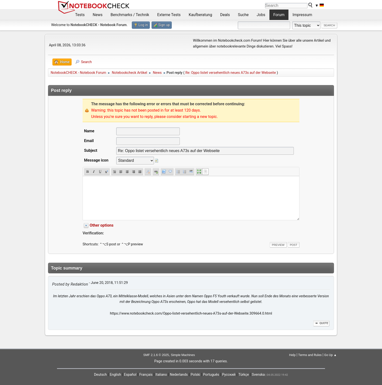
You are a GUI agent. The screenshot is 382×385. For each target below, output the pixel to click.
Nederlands (179, 375)
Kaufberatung (200, 14)
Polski (195, 375)
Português (211, 375)
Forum (279, 14)
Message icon (96, 160)
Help (292, 355)
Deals (225, 14)
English (115, 375)
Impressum (302, 14)
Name (89, 131)
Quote (321, 323)
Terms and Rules (310, 355)
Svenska (258, 375)
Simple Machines (183, 355)
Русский (228, 375)
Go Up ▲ (330, 355)
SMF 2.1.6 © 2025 (156, 355)
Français (146, 375)
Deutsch (100, 375)
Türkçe (244, 375)
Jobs (261, 14)
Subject (90, 150)
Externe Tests (169, 14)
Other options (102, 225)
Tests (80, 14)
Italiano (161, 375)
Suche (243, 14)
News (98, 14)
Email (89, 140)
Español (130, 375)
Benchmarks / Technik (130, 14)
